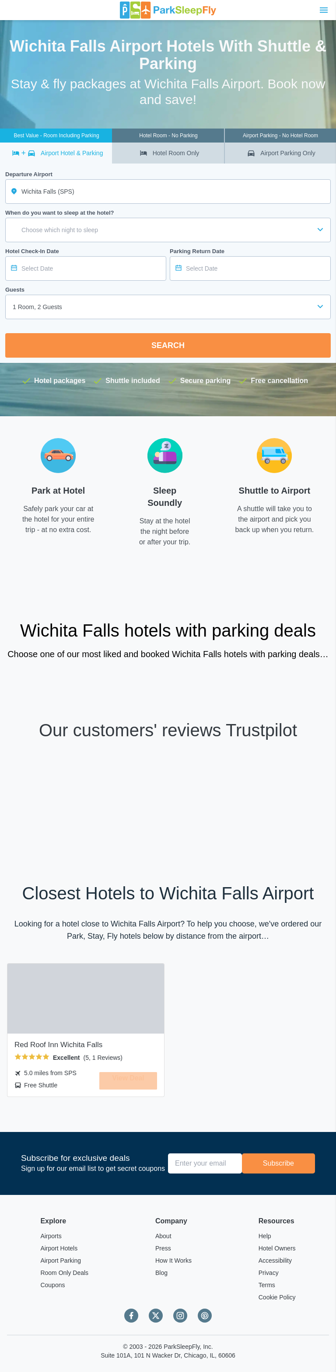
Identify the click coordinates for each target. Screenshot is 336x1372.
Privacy (269, 1272)
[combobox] (168, 307)
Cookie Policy (277, 1297)
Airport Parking (60, 1260)
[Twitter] (156, 1315)
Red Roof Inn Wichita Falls (58, 1045)
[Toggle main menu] (323, 10)
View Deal (128, 1080)
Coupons (52, 1284)
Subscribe (278, 1163)
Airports (50, 1236)
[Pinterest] (204, 1315)
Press (163, 1248)
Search (168, 345)
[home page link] (168, 10)
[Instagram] (180, 1315)
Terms (267, 1284)
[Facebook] (131, 1315)
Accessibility (275, 1260)
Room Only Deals (64, 1272)
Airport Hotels (58, 1248)
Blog (161, 1272)
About (163, 1236)
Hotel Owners (277, 1248)
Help (265, 1236)
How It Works (173, 1260)
